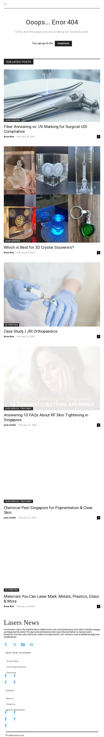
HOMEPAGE (63, 43)
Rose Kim (9, 136)
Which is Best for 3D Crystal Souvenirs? (39, 247)
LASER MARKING (12, 120)
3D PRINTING (11, 324)
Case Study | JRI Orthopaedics (30, 331)
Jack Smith (10, 424)
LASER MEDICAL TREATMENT (18, 408)
